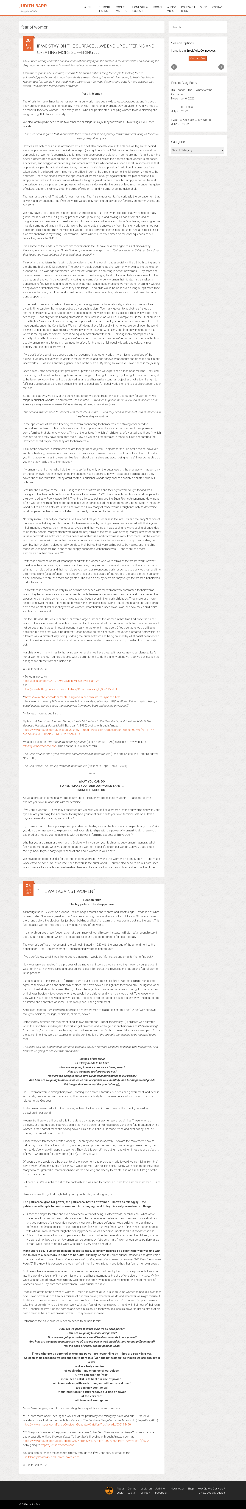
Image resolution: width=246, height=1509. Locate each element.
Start (196, 61)
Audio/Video (171, 9)
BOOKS (157, 7)
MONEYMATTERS (121, 9)
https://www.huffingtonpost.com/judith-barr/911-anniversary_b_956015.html (70, 689)
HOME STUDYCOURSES (140, 9)
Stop (199, 61)
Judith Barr (33, 5)
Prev (174, 67)
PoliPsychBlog (188, 9)
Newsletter (177, 1488)
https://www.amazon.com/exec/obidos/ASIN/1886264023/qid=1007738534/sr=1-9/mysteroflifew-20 (86, 1441)
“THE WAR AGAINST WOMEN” (66, 891)
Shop (203, 7)
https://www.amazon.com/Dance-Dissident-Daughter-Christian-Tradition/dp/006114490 (77, 1424)
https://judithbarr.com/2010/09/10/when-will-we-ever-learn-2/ (61, 681)
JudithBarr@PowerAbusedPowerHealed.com (51, 1457)
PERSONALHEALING (104, 9)
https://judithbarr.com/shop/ (40, 746)
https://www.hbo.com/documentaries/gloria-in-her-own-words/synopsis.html (73, 697)
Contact (218, 7)
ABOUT (88, 7)
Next (221, 67)
